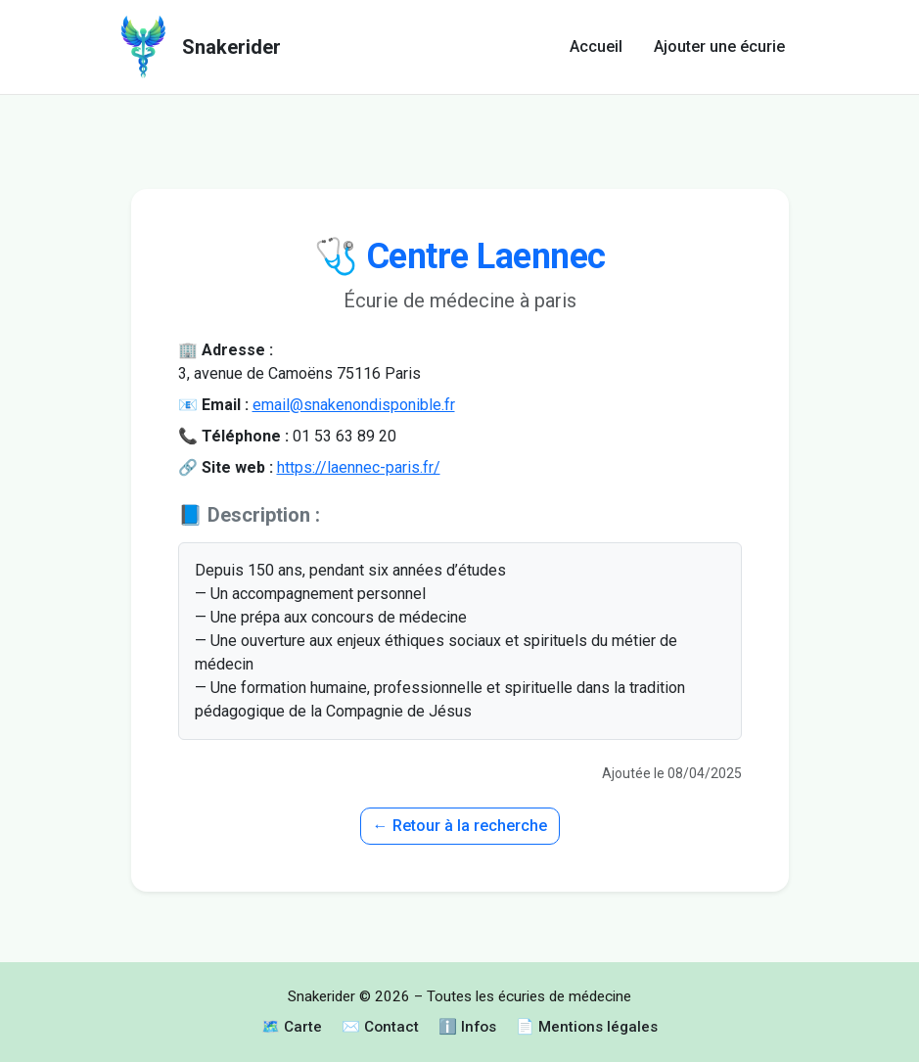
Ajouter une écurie (719, 46)
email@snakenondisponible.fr (354, 404)
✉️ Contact (380, 1027)
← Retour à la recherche (460, 825)
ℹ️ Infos (467, 1027)
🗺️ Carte (291, 1027)
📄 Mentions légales (587, 1027)
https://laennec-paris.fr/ (358, 467)
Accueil (596, 46)
